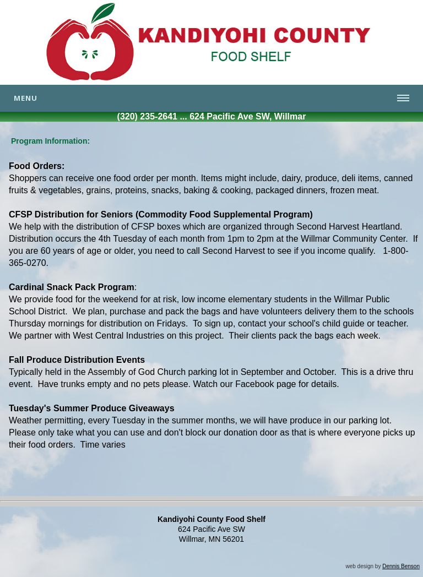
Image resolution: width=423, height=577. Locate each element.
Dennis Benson (401, 566)
